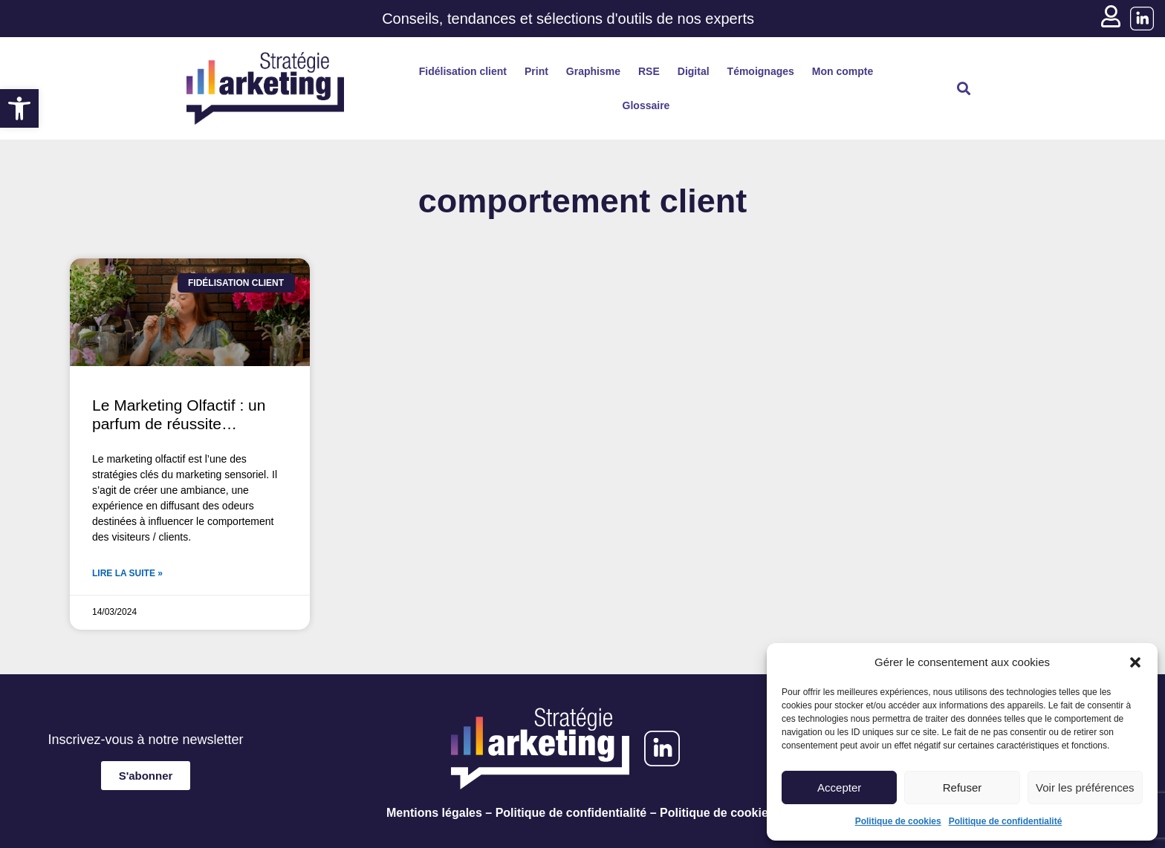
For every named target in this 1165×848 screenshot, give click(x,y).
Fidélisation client (463, 71)
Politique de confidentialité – (576, 812)
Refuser (962, 787)
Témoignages (760, 71)
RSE (649, 71)
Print (536, 71)
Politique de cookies (898, 821)
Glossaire (646, 105)
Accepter (839, 787)
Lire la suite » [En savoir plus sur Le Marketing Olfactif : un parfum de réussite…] (127, 573)
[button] (19, 108)
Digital (694, 71)
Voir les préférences (1085, 787)
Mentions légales (434, 812)
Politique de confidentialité (1005, 821)
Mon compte (842, 71)
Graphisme (593, 71)
